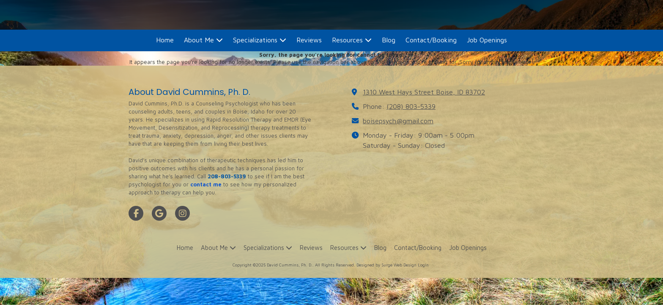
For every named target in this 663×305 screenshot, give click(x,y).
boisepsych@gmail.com (398, 120)
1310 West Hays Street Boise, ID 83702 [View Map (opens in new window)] (424, 92)
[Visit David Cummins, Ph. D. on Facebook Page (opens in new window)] (136, 213)
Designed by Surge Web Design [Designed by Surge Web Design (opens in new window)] (386, 264)
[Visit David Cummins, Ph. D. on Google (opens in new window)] (159, 213)
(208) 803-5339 (411, 106)
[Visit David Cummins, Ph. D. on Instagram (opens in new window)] (182, 213)
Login (423, 264)
